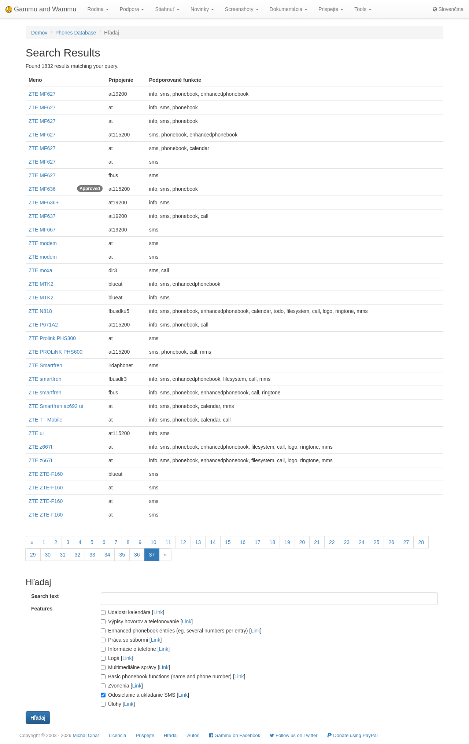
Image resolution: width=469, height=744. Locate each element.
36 (137, 555)
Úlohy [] (118, 704)
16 (242, 542)
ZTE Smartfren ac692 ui (56, 406)
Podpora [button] (132, 9)
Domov (39, 33)
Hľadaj (171, 735)
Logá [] (117, 658)
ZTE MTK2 (41, 284)
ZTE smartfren (45, 379)
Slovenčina (448, 9)
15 (228, 542)
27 (406, 542)
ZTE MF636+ (44, 202)
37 (152, 555)
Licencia (117, 735)
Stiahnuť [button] (167, 9)
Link (158, 612)
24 (362, 542)
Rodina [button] (97, 9)
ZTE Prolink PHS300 (52, 338)
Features (41, 609)
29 (33, 555)
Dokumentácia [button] (288, 9)
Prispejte (145, 735)
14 (213, 542)
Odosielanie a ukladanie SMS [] (145, 695)
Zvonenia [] (122, 686)
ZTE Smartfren (45, 365)
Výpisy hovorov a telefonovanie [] (147, 621)
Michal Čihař (86, 735)
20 (302, 542)
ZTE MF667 (42, 230)
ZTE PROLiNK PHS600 (55, 352)
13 (198, 542)
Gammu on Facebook (235, 735)
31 (63, 555)
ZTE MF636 (42, 189)
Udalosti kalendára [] (132, 612)
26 (391, 542)
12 (183, 542)
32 (78, 555)
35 (122, 555)
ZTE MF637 (42, 216)
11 (168, 542)
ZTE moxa (40, 270)
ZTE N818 (40, 311)
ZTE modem (43, 243)
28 (421, 542)
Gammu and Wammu (40, 9)
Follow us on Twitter (293, 735)
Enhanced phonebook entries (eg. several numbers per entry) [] (181, 631)
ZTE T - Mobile (45, 420)
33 (92, 555)
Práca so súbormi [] (131, 640)
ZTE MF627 (42, 94)
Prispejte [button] (330, 9)
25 (377, 542)
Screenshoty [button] (242, 9)
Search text (45, 596)
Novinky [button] (202, 9)
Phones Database (75, 33)
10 (153, 542)
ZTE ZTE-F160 (46, 474)
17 (258, 542)
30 (48, 555)
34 (107, 555)
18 (273, 542)
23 (347, 542)
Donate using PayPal (352, 735)
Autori (193, 735)
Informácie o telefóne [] (135, 649)
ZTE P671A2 (43, 325)
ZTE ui (36, 433)
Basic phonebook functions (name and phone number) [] (173, 676)
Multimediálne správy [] (135, 667)
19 (287, 542)
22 (332, 542)
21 (317, 542)
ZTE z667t (40, 447)
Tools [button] (363, 9)
